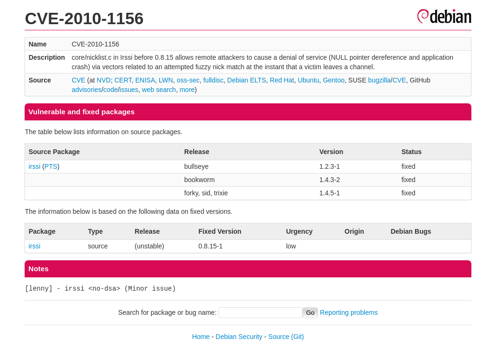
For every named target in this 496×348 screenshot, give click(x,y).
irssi (34, 166)
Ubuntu (308, 80)
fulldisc (213, 80)
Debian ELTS (246, 80)
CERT (123, 80)
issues (129, 89)
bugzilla (379, 80)
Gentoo (334, 80)
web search (159, 89)
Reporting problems (349, 312)
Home (201, 336)
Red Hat (282, 80)
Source (278, 336)
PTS (50, 166)
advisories (86, 89)
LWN (166, 80)
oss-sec (188, 80)
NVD (104, 80)
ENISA (145, 80)
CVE (78, 80)
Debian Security (239, 336)
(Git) (297, 336)
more (187, 89)
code (110, 89)
